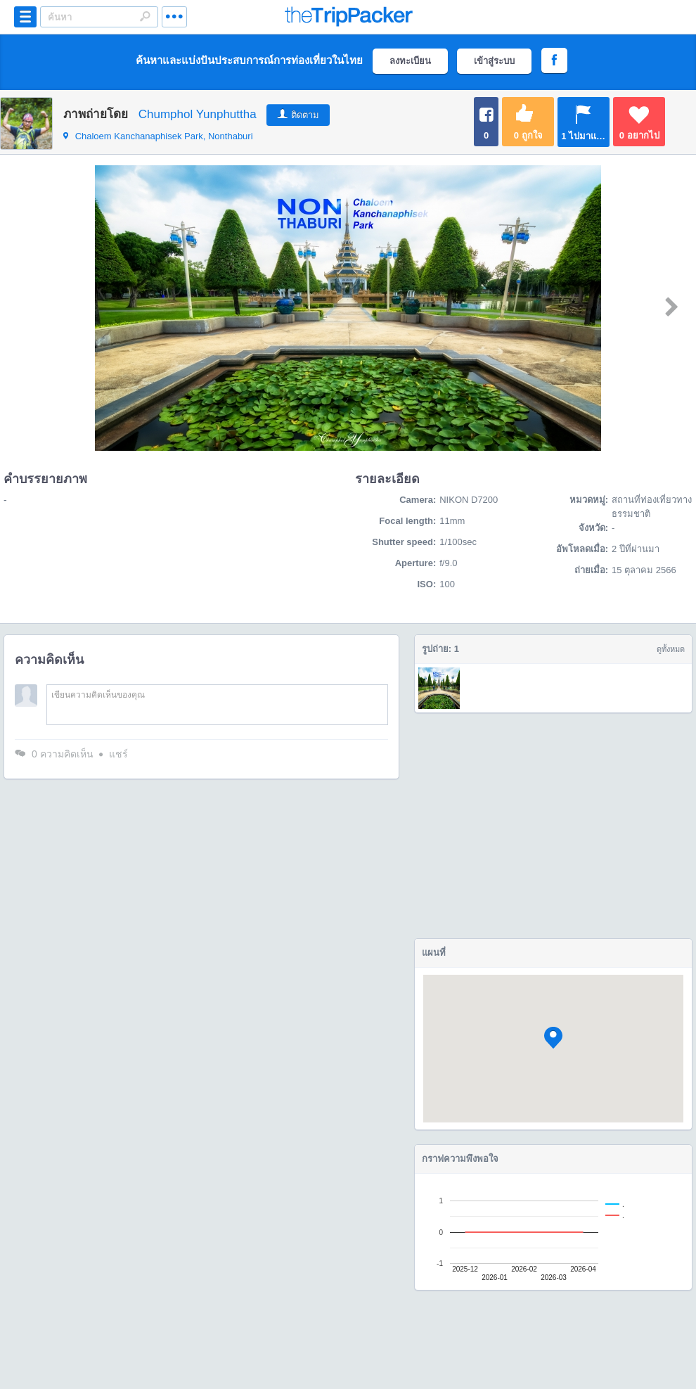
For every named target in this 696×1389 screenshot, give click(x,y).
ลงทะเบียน (410, 61)
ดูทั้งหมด (671, 649)
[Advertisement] (553, 825)
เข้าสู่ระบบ (494, 61)
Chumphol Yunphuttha (197, 114)
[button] (553, 1038)
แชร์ (118, 754)
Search (144, 16)
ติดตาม (305, 115)
